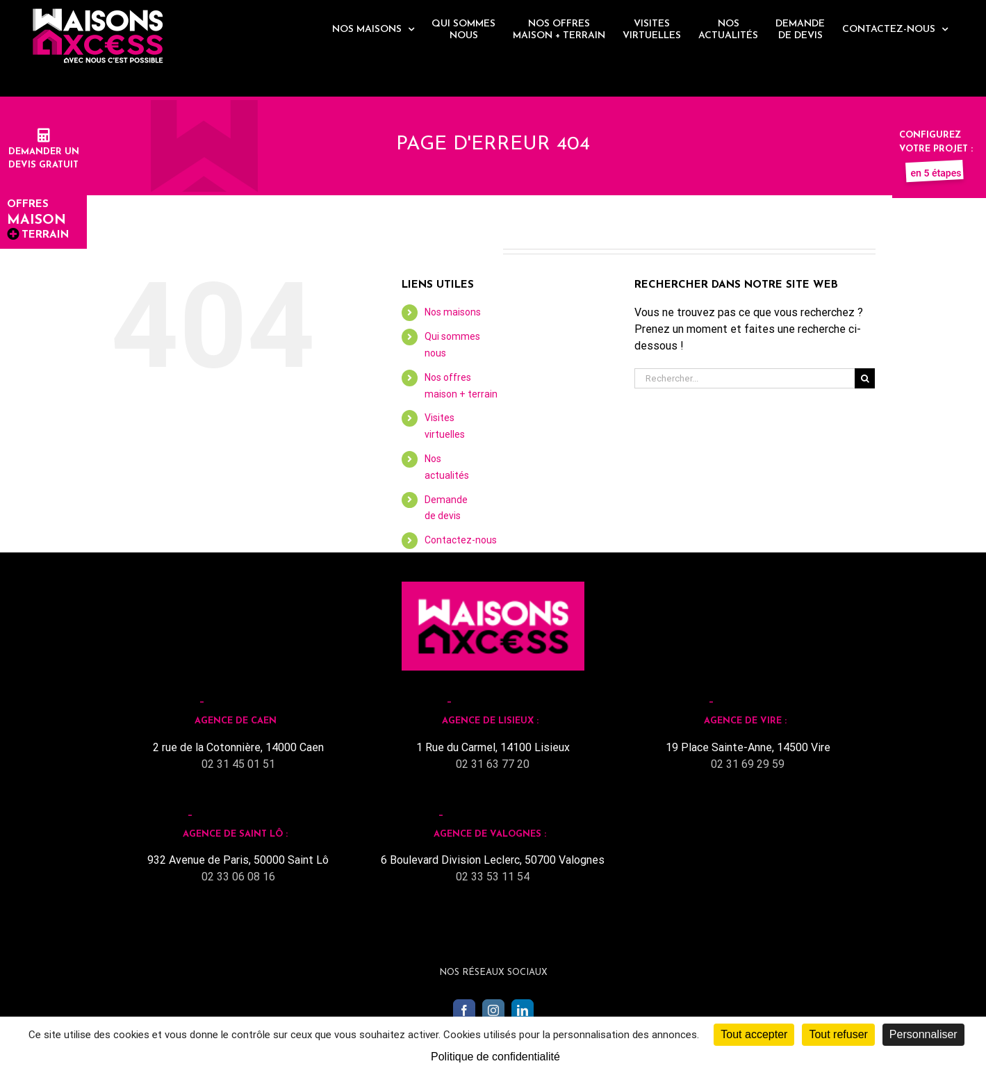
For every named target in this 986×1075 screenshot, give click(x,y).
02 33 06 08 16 (238, 876)
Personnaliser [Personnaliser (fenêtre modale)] (923, 1034)
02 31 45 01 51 (238, 764)
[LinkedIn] (522, 1010)
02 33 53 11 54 (492, 876)
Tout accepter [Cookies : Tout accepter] (754, 1034)
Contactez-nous (461, 539)
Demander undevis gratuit (43, 151)
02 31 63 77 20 (492, 764)
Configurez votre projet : (936, 149)
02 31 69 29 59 (747, 764)
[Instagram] (493, 1010)
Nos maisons (453, 312)
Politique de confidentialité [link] (495, 1056)
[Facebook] (464, 1010)
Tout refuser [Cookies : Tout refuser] (838, 1034)
